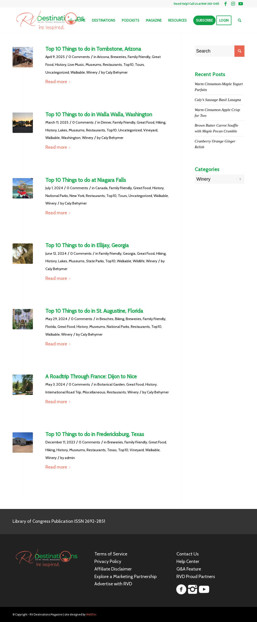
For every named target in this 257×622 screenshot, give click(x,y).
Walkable (78, 72)
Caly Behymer (116, 72)
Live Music (76, 64)
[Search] (239, 20)
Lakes (62, 130)
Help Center (187, 561)
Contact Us (187, 554)
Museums (93, 64)
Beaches (106, 319)
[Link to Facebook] (225, 4)
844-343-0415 (210, 4)
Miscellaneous (94, 392)
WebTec (91, 614)
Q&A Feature (188, 569)
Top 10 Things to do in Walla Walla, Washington (98, 114)
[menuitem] (81, 20)
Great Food (145, 122)
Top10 (128, 64)
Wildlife (139, 261)
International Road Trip (63, 392)
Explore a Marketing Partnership (125, 576)
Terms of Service (110, 554)
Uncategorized (57, 72)
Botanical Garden (111, 384)
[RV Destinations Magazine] (50, 20)
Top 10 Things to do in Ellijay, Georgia (87, 245)
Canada (101, 188)
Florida (50, 326)
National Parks (56, 195)
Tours (139, 64)
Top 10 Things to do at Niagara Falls (85, 180)
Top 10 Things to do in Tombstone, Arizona (93, 49)
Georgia (129, 253)
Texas (112, 450)
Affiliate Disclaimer (113, 569)
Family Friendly (139, 57)
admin (70, 457)
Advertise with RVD (113, 584)
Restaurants (112, 64)
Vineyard (150, 130)
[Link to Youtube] (240, 4)
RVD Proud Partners (195, 576)
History (60, 64)
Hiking (160, 122)
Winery (91, 72)
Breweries (118, 57)
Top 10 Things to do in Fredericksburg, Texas (94, 434)
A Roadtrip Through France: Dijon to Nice (91, 376)
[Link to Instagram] (233, 4)
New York (77, 195)
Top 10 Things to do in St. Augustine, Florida (94, 311)
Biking (119, 319)
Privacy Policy (107, 561)
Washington (71, 137)
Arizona (103, 57)
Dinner (106, 122)
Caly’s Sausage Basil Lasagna (218, 99)
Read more (58, 81)
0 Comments (79, 57)
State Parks (95, 261)
